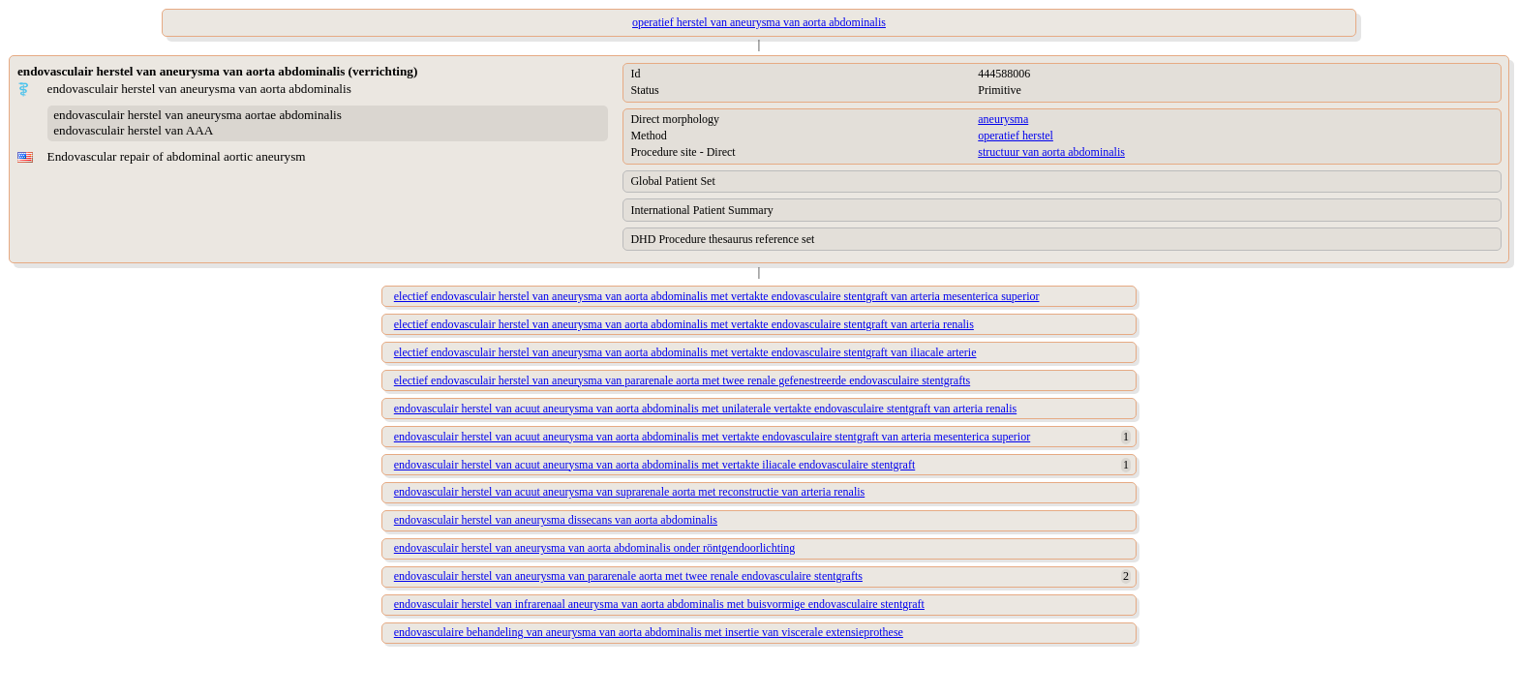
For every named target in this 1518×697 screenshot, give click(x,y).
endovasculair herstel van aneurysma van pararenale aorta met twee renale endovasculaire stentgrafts (628, 576)
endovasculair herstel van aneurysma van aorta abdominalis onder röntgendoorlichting (595, 548)
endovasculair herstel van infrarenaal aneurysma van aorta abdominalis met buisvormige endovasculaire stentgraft (659, 604)
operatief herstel (1015, 135)
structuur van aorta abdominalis (1051, 152)
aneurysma (1003, 119)
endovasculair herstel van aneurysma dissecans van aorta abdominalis (555, 520)
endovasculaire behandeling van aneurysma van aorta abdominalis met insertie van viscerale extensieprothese (648, 632)
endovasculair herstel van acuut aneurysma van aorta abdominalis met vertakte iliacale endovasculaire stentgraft (654, 464)
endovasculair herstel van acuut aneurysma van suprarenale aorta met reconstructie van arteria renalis (629, 492)
